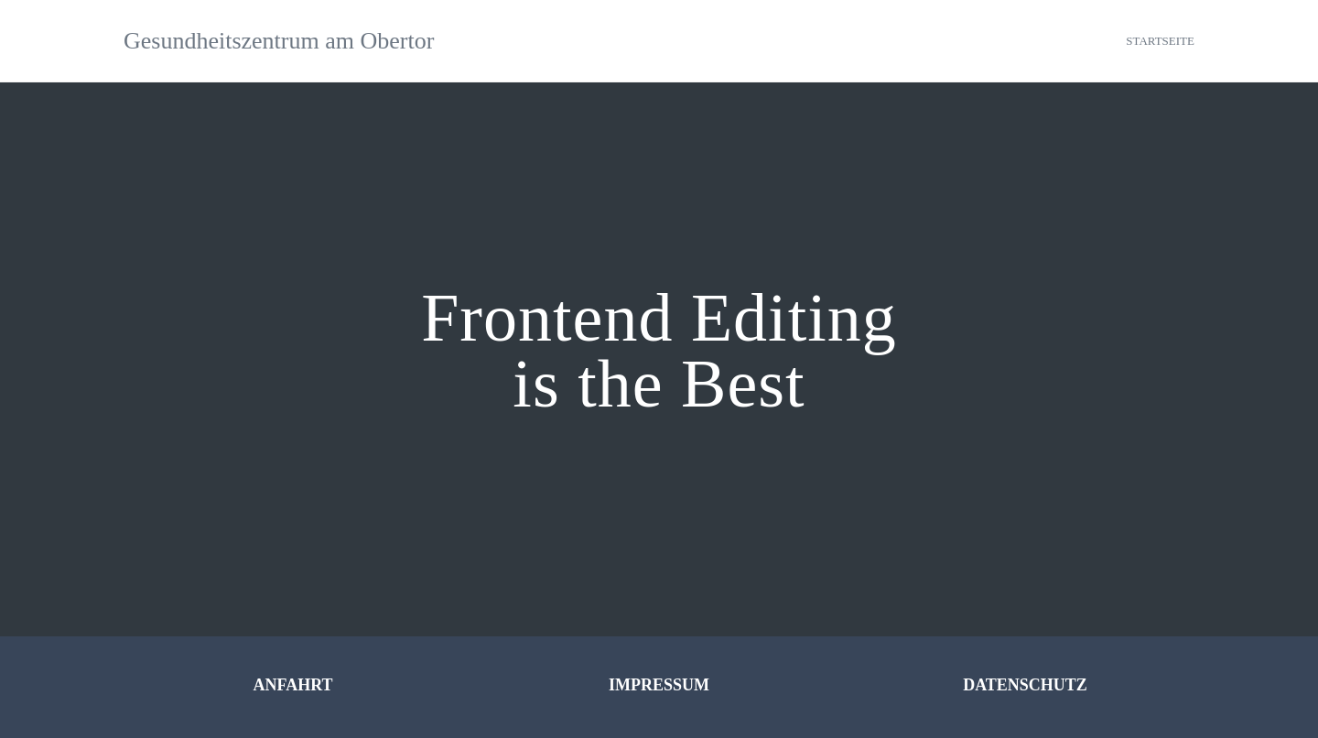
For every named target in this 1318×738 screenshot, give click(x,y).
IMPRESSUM (659, 685)
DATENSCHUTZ (1025, 685)
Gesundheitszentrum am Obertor (279, 40)
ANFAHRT (292, 685)
